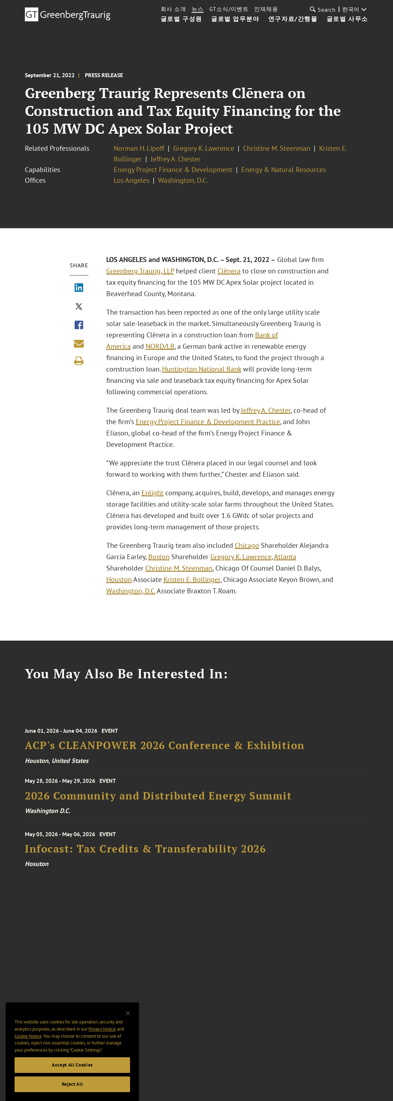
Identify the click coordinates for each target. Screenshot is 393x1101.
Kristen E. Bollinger (191, 579)
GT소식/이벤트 (229, 9)
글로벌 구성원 (181, 19)
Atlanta (285, 556)
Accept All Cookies (72, 1073)
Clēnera (229, 271)
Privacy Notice (102, 1037)
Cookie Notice (28, 1044)
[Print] (79, 361)
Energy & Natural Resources (283, 169)
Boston (158, 556)
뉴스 (197, 9)
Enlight (152, 492)
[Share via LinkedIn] (79, 288)
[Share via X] (79, 307)
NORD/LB (160, 346)
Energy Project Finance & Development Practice (208, 421)
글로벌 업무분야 (235, 19)
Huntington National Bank (201, 369)
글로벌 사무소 (347, 19)
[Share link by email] (79, 343)
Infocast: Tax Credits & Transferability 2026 (145, 853)
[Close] (128, 1021)
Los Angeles (131, 180)
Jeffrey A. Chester (176, 159)
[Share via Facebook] (79, 325)
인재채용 (266, 9)
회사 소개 (173, 9)
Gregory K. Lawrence (203, 148)
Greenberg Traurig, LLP (140, 271)
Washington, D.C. (183, 180)
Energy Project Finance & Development (173, 169)
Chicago (247, 545)
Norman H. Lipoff (139, 148)
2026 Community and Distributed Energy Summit (158, 799)
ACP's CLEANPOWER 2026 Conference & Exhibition (165, 750)
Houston (119, 579)
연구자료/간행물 (293, 19)
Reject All (72, 1092)
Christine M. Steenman (276, 148)
